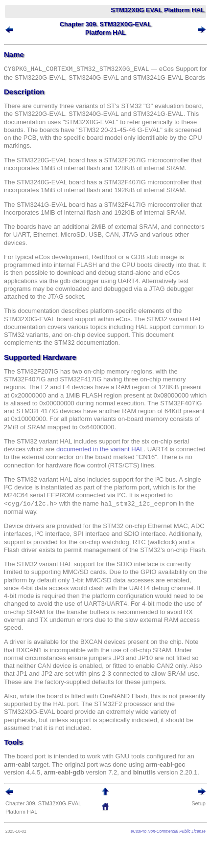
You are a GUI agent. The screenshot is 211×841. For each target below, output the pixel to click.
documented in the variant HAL (100, 449)
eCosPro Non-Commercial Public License (168, 831)
